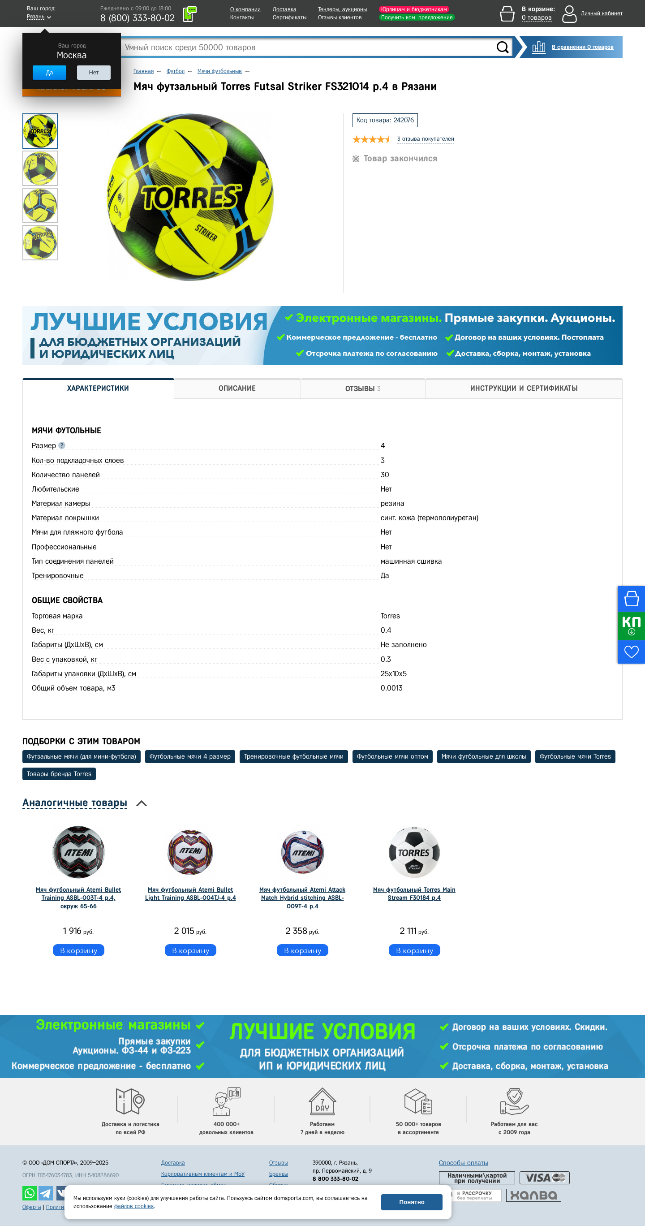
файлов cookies (134, 1206)
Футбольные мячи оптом (392, 756)
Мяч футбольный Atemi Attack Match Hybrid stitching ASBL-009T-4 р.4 (302, 897)
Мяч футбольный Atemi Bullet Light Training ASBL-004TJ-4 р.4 (190, 893)
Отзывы (278, 1163)
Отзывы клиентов (340, 17)
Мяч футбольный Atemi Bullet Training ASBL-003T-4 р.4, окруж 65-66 (78, 897)
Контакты (242, 17)
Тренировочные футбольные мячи (294, 756)
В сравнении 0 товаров (583, 47)
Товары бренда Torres (59, 773)
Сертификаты (289, 17)
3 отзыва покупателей (425, 139)
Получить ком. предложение (417, 17)
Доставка (285, 9)
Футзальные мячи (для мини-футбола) (81, 756)
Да (49, 72)
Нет (94, 72)
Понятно (412, 1202)
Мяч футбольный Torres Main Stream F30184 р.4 (414, 893)
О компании (245, 9)
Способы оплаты (463, 1162)
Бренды (278, 1174)
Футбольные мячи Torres (575, 756)
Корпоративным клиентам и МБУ (203, 1174)
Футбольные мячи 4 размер (190, 756)
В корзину (78, 950)
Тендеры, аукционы (342, 9)
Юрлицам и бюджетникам (414, 9)
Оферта (31, 1207)
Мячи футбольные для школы (484, 756)
